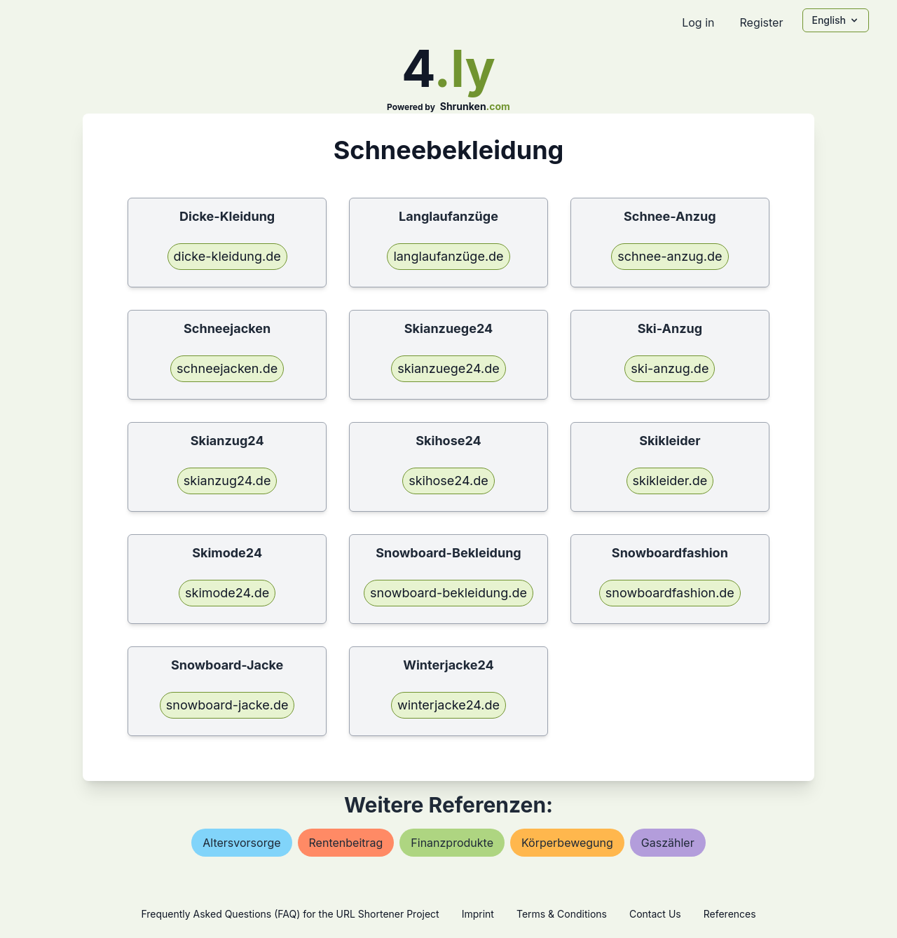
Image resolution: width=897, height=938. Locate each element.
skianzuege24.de (448, 368)
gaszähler (667, 843)
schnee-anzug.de (669, 256)
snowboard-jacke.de (227, 705)
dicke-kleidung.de (227, 256)
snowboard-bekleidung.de (448, 592)
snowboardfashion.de (669, 592)
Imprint (478, 914)
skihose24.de (448, 480)
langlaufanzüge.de (448, 256)
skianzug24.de (227, 480)
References (730, 914)
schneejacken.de (227, 368)
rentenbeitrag (346, 843)
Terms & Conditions (561, 914)
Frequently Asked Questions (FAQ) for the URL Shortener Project (290, 914)
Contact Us (655, 914)
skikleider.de (670, 480)
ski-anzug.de (669, 368)
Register (761, 22)
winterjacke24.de (448, 705)
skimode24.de (227, 592)
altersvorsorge (241, 843)
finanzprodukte (452, 843)
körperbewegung (567, 843)
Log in (698, 22)
